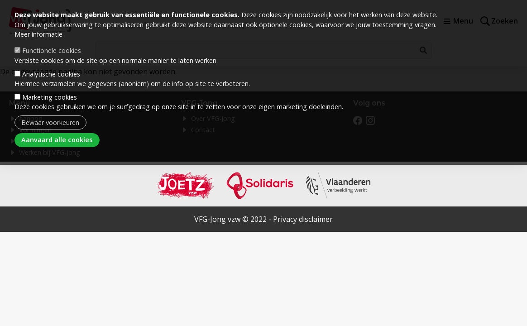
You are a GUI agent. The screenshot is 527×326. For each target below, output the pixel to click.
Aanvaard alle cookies (56, 128)
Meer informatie (38, 22)
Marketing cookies (49, 85)
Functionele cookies (51, 38)
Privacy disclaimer (303, 219)
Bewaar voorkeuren (50, 110)
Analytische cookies (51, 62)
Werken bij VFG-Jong (49, 152)
